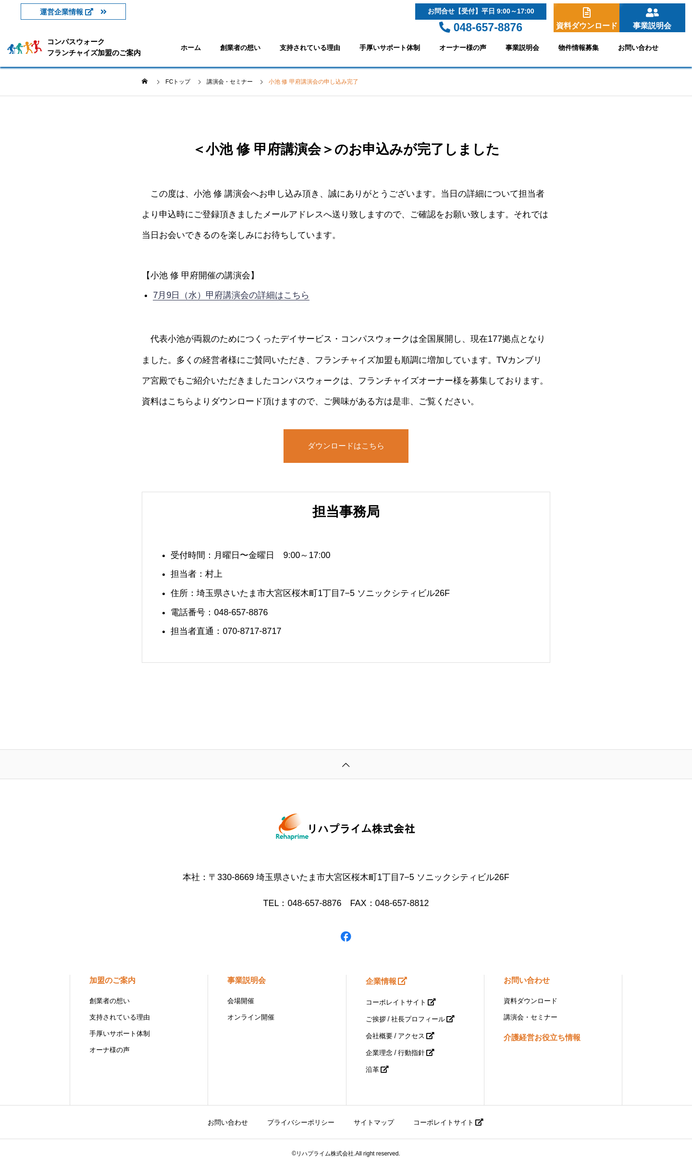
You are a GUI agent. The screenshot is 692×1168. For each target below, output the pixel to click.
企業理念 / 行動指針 (395, 1052)
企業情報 (381, 981)
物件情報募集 (578, 47)
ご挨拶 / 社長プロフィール (405, 1019)
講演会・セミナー (530, 1017)
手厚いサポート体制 (389, 47)
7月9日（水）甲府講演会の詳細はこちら (231, 295)
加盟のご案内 (112, 980)
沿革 (372, 1069)
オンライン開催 (250, 1017)
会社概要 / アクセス (395, 1036)
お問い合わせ (638, 47)
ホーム (191, 47)
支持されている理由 (310, 47)
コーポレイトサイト (396, 1002)
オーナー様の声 (462, 47)
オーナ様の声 (109, 1050)
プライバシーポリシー (300, 1122)
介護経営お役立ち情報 (542, 1037)
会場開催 (240, 1001)
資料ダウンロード (530, 1001)
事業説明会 (522, 47)
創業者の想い (240, 47)
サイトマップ (374, 1122)
